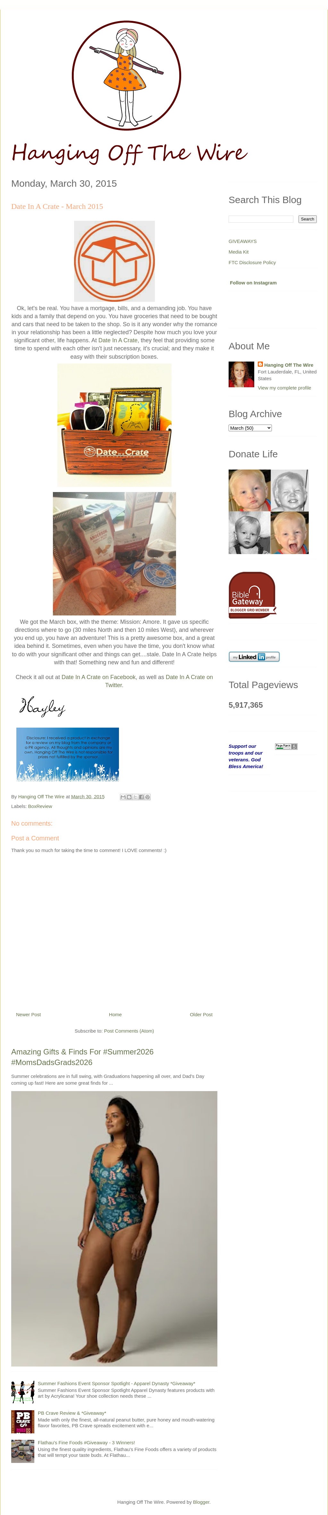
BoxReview (40, 806)
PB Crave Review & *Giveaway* (72, 1413)
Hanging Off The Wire (288, 365)
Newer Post (28, 1014)
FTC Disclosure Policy (252, 262)
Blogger (201, 1502)
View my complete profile (284, 387)
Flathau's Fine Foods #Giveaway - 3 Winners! (86, 1442)
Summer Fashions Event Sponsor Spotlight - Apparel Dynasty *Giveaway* (116, 1383)
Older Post (201, 1014)
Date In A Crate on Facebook (99, 677)
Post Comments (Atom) (129, 1031)
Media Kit (239, 252)
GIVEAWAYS (243, 241)
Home (115, 1014)
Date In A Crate (118, 340)
